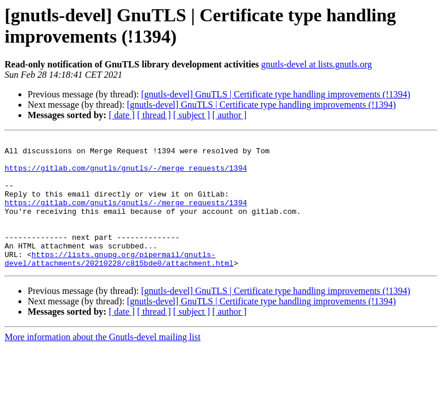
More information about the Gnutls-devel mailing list (102, 363)
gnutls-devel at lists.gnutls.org (316, 64)
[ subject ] (191, 115)
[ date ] (122, 115)
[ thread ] (154, 115)
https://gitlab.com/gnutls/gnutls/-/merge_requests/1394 (126, 174)
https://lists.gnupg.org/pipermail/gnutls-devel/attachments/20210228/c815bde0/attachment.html (119, 283)
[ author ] (229, 115)
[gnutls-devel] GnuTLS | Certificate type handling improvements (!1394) (275, 94)
